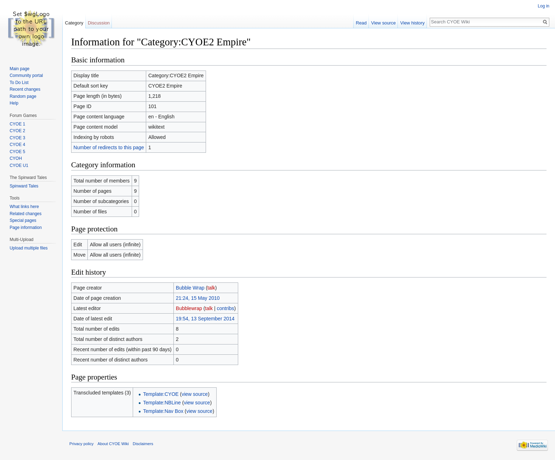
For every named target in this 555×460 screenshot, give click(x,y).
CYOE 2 (17, 130)
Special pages (23, 220)
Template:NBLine (162, 402)
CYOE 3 (17, 137)
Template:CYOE (160, 394)
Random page (23, 96)
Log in (543, 6)
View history (412, 23)
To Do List (19, 82)
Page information (26, 227)
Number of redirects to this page (109, 147)
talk (211, 288)
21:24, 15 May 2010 (198, 298)
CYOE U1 (19, 165)
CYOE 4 (17, 144)
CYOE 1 (17, 124)
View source (383, 23)
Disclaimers (143, 444)
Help (14, 103)
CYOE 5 (17, 151)
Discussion (99, 23)
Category (74, 23)
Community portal (26, 75)
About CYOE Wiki (113, 444)
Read (361, 23)
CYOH (16, 158)
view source (195, 394)
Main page (19, 68)
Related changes (25, 213)
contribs (225, 308)
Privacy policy (81, 444)
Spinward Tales (24, 186)
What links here (24, 206)
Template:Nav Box (163, 411)
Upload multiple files (28, 248)
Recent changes (25, 89)
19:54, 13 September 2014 (205, 318)
